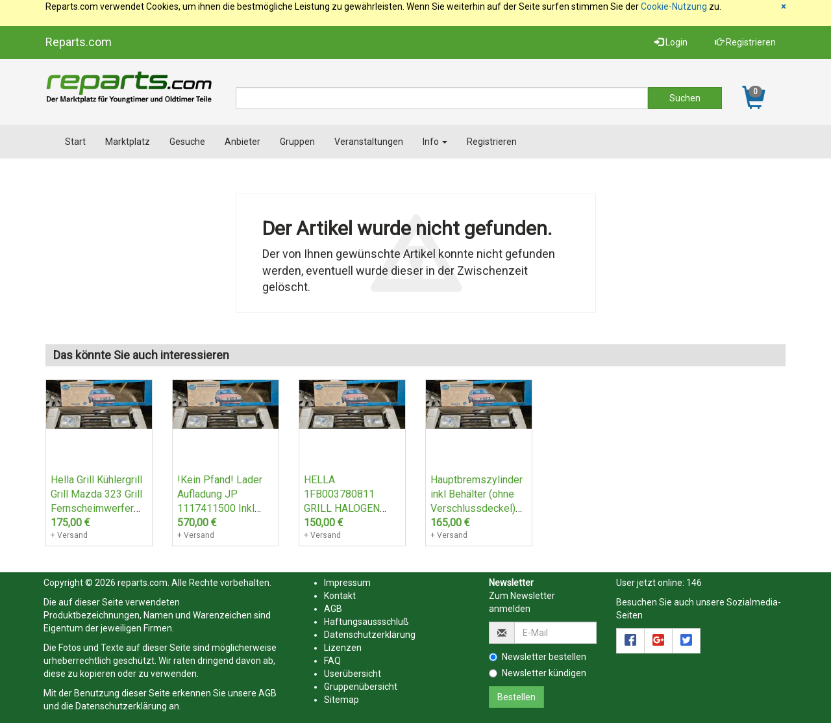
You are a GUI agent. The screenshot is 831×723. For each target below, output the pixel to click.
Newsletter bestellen (537, 657)
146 (694, 582)
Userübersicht (352, 673)
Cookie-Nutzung (674, 6)
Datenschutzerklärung (121, 706)
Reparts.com (78, 42)
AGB (267, 693)
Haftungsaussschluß (366, 621)
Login (671, 42)
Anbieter (242, 141)
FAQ (332, 660)
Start (75, 141)
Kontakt (340, 595)
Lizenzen (343, 647)
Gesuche (187, 141)
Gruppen (297, 141)
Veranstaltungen (368, 141)
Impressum (347, 582)
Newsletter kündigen (537, 673)
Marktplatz (127, 141)
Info (435, 141)
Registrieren (745, 42)
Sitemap (341, 699)
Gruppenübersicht (360, 686)
